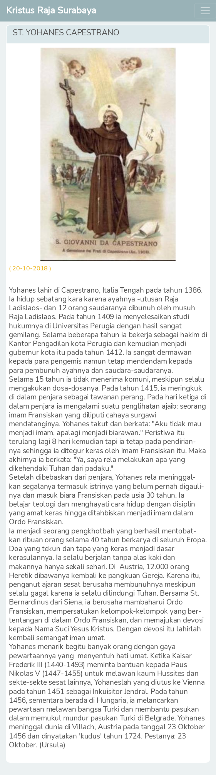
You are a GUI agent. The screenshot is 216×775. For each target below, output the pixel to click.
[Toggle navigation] (205, 10)
